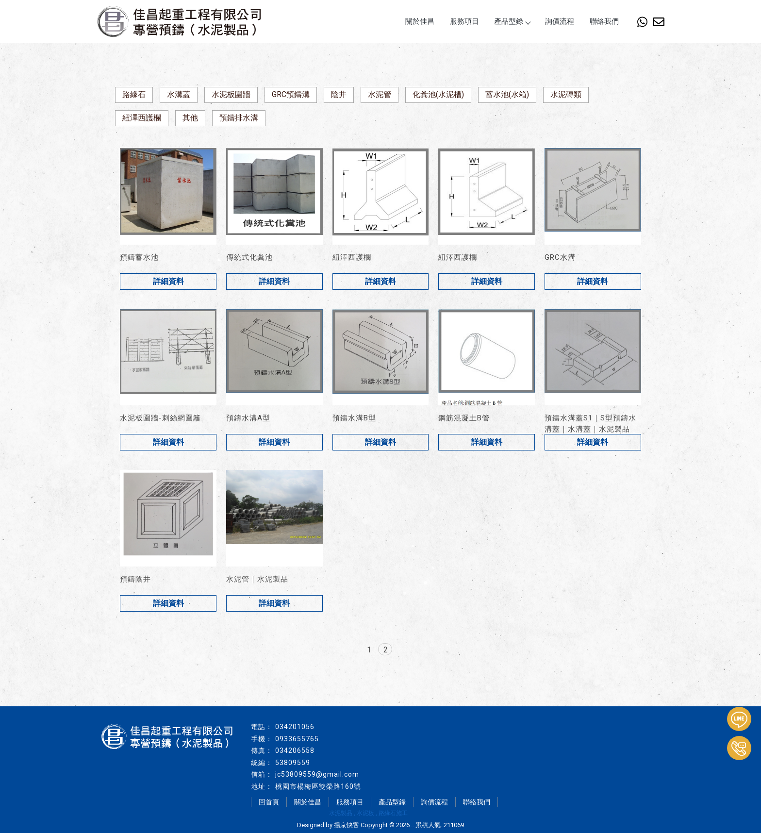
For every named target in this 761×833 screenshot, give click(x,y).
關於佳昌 (419, 21)
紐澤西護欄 (141, 117)
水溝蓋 (178, 94)
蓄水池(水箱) (507, 94)
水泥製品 (340, 813)
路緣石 (134, 94)
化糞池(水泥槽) (438, 94)
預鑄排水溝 (238, 117)
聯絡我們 (604, 21)
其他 (190, 117)
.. (412, 825)
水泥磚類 (565, 94)
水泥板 (365, 813)
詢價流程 (559, 21)
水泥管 (379, 94)
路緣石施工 (393, 813)
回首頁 (269, 802)
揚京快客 (346, 825)
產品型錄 (512, 21)
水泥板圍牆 (231, 94)
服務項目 (464, 21)
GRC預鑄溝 (291, 94)
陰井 (339, 94)
